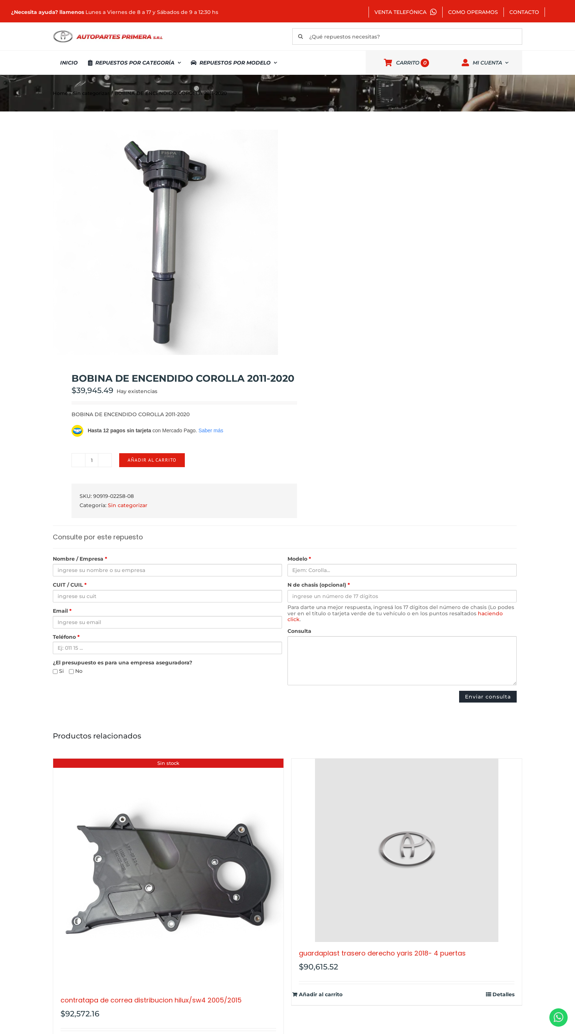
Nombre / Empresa (80, 559)
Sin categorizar (127, 505)
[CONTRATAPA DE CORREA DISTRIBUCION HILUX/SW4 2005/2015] (168, 874)
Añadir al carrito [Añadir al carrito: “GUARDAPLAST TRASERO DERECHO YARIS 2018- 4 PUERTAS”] (321, 994)
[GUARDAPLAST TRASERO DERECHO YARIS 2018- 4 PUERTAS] (407, 850)
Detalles (503, 994)
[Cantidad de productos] (91, 460)
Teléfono (66, 637)
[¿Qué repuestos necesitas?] (407, 36)
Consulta (299, 631)
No (76, 671)
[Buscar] (300, 36)
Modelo (299, 559)
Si (58, 671)
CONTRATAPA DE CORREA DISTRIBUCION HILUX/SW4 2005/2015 (151, 1000)
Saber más (210, 430)
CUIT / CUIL (70, 585)
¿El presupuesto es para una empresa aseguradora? (122, 663)
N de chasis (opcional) (319, 585)
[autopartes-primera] (108, 31)
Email (62, 611)
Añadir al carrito (152, 460)
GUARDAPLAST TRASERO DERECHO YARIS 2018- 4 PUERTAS (382, 953)
